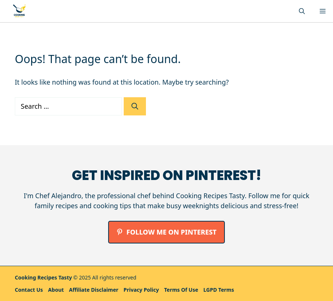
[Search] (135, 106)
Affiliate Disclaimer (93, 289)
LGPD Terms (218, 289)
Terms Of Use (181, 289)
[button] (302, 11)
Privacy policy (141, 289)
